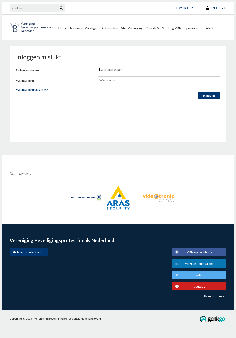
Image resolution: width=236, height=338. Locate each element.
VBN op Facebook (199, 252)
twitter (199, 275)
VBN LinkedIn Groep (199, 263)
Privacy (222, 295)
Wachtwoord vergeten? (32, 89)
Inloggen (219, 8)
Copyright (209, 295)
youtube (199, 286)
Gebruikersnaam (27, 70)
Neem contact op (29, 252)
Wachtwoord (25, 80)
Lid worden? (183, 8)
